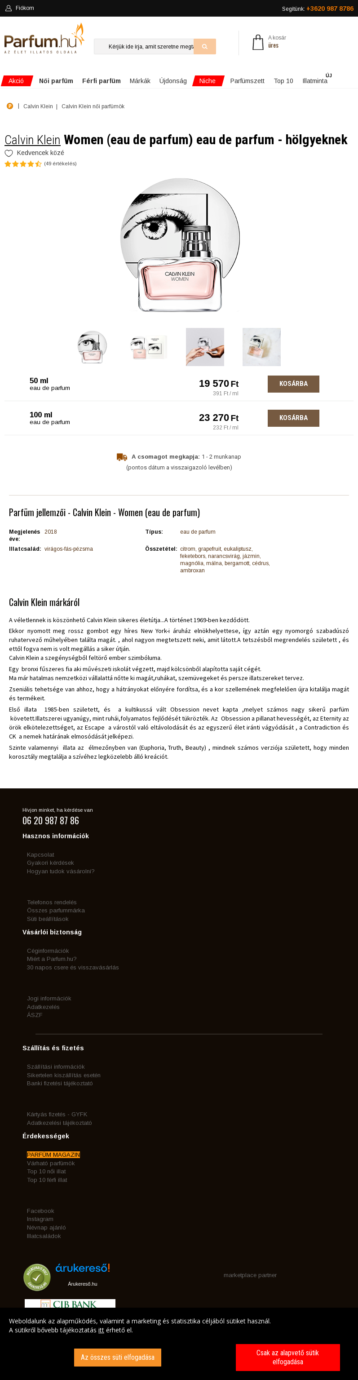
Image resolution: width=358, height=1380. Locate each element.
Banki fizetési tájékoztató (60, 1083)
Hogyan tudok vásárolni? (61, 871)
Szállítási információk (56, 1066)
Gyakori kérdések (50, 862)
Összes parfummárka (56, 910)
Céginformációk (48, 950)
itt (101, 1330)
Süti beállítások (48, 919)
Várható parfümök (51, 1163)
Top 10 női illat (46, 1171)
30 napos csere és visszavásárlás (73, 967)
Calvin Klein (32, 140)
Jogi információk (49, 998)
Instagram (40, 1219)
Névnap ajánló (46, 1227)
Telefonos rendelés (52, 902)
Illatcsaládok (44, 1236)
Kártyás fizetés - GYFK (57, 1114)
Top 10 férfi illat (47, 1180)
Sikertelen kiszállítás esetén (64, 1075)
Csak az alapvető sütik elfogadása (287, 1357)
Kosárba (293, 384)
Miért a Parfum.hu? (52, 958)
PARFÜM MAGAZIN (53, 1154)
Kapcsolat (40, 854)
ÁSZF (35, 1015)
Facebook (40, 1211)
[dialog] (179, 1344)
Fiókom (19, 8)
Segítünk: (318, 8)
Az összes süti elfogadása (118, 1357)
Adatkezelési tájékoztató (59, 1122)
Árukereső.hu (82, 1284)
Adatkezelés (43, 1007)
